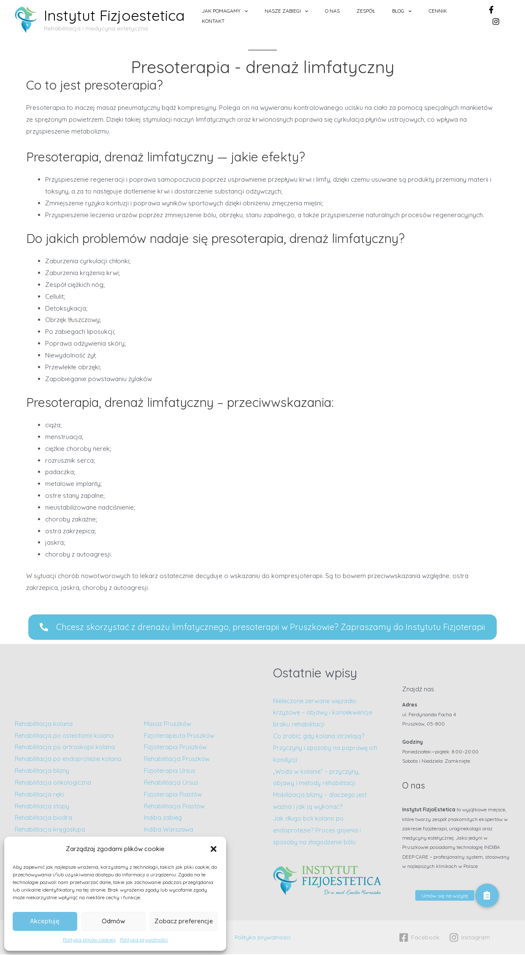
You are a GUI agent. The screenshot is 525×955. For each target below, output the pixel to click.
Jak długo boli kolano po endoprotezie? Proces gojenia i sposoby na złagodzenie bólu (319, 831)
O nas (353, 15)
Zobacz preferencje (183, 921)
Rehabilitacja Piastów (175, 807)
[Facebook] (490, 15)
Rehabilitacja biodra (44, 825)
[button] (213, 849)
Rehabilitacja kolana (44, 719)
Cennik (433, 15)
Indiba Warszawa (169, 831)
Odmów (113, 921)
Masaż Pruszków (168, 725)
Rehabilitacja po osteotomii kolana (66, 730)
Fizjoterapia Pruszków (176, 748)
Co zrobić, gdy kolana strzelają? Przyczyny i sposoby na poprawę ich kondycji (326, 749)
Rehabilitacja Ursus (172, 784)
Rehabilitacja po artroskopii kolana (67, 742)
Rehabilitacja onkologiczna (54, 790)
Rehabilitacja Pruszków (177, 760)
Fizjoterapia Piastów (173, 795)
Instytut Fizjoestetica (114, 15)
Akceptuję (45, 921)
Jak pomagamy (262, 16)
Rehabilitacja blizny (42, 778)
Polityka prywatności (144, 939)
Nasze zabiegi (316, 16)
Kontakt (462, 15)
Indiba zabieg (163, 819)
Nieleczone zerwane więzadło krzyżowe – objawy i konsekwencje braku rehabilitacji (324, 713)
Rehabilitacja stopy (43, 813)
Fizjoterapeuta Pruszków (180, 736)
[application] (281, 16)
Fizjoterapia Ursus (170, 772)
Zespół (378, 15)
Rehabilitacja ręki (40, 801)
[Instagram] (506, 15)
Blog (406, 16)
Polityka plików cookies (89, 939)
